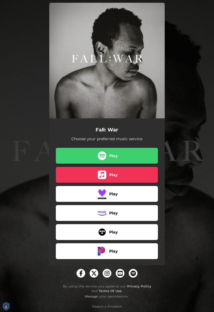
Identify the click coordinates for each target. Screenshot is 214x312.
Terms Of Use (110, 291)
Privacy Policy (139, 286)
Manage (91, 296)
